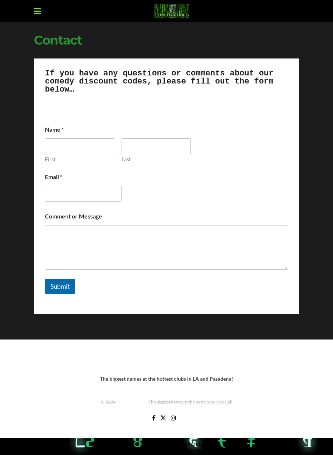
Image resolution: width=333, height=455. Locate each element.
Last (126, 159)
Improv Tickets (195, 358)
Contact (107, 358)
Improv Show (158, 358)
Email (53, 176)
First (50, 159)
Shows (225, 358)
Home (130, 358)
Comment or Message (73, 216)
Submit (60, 286)
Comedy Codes (131, 402)
